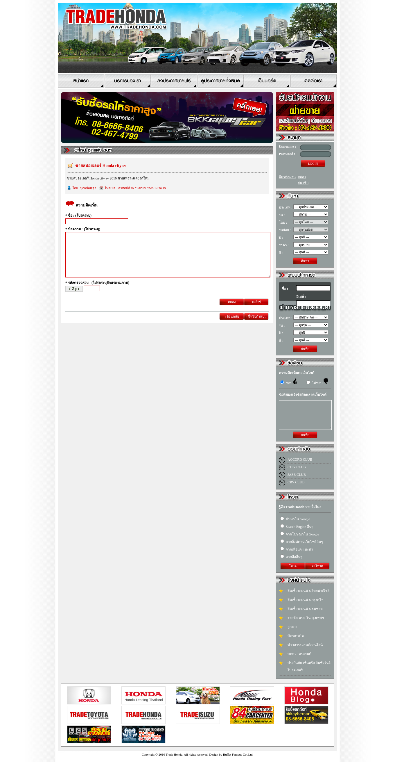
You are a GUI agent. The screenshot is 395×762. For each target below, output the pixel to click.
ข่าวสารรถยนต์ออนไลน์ (305, 645)
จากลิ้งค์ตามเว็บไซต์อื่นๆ (301, 542)
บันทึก (305, 348)
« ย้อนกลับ (231, 325)
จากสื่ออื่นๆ (291, 557)
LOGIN (313, 163)
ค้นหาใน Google (295, 519)
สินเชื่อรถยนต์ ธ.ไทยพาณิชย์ (309, 591)
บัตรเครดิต (296, 636)
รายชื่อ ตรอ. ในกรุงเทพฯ (306, 618)
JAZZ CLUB (297, 475)
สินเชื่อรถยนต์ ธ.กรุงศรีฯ (305, 600)
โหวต (293, 566)
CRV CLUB (296, 482)
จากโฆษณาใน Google (299, 534)
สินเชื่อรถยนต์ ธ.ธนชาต (305, 609)
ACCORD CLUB (300, 459)
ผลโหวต (317, 566)
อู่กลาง (292, 627)
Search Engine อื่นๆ (296, 527)
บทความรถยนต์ (299, 654)
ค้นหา (305, 261)
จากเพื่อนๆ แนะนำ (296, 549)
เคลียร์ (256, 310)
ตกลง (232, 310)
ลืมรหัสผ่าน (287, 177)
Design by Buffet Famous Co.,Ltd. (231, 754)
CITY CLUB (297, 467)
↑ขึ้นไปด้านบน (256, 325)
